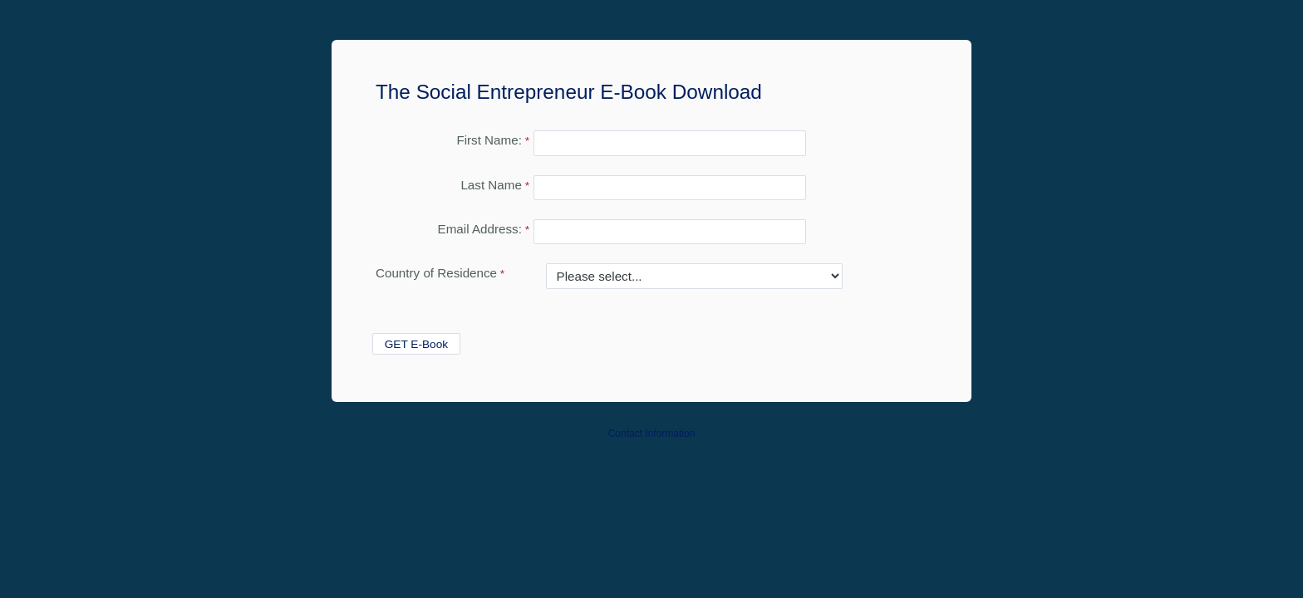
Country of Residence (436, 273)
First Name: (488, 140)
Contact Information (652, 433)
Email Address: (480, 229)
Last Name (490, 185)
